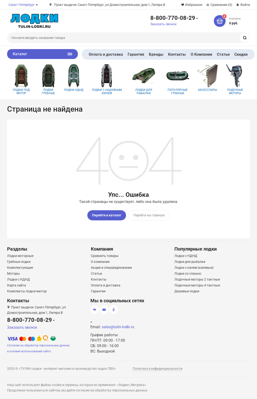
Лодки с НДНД (18, 279)
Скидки (241, 54)
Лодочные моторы (235, 79)
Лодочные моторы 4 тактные (197, 285)
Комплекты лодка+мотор (27, 291)
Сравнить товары (104, 256)
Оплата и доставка (106, 54)
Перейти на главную (149, 215)
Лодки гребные (48, 79)
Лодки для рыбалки (144, 79)
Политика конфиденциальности (157, 368)
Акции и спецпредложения (111, 267)
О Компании (201, 54)
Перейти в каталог (106, 215)
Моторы (13, 273)
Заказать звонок (163, 24)
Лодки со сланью (187, 273)
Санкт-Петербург (21, 5)
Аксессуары (207, 78)
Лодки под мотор (21, 79)
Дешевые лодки (186, 291)
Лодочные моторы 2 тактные (197, 279)
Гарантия (136, 54)
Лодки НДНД (74, 78)
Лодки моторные (20, 256)
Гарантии (98, 291)
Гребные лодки (18, 262)
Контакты (177, 54)
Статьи (223, 54)
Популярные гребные (178, 79)
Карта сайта (16, 285)
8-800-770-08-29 (172, 18)
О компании (100, 262)
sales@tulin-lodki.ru (118, 327)
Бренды (156, 54)
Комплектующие (20, 267)
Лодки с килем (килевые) (194, 267)
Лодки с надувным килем (107, 79)
